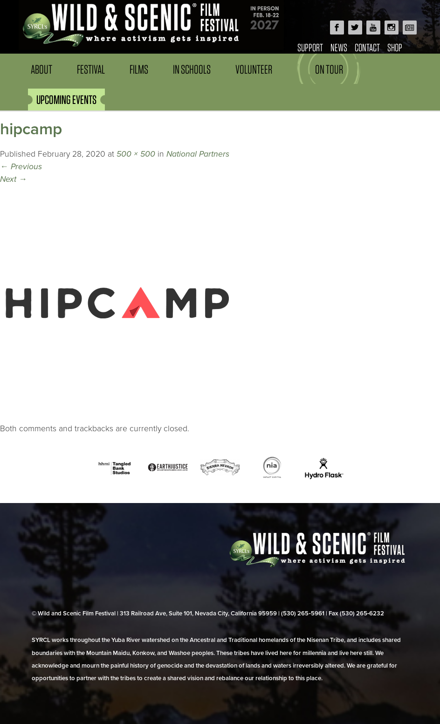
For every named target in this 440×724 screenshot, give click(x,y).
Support (310, 47)
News (338, 47)
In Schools (192, 69)
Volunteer (253, 69)
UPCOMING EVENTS (66, 99)
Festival (91, 69)
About (41, 69)
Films (139, 69)
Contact (367, 47)
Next (13, 179)
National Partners (197, 154)
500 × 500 (136, 154)
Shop (394, 47)
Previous (21, 167)
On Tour (329, 69)
